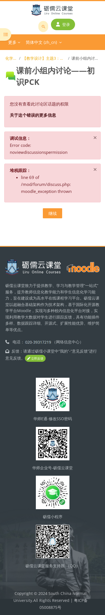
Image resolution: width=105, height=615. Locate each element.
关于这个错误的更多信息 (33, 115)
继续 (52, 213)
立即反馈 (35, 358)
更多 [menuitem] (12, 42)
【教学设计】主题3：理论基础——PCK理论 (44, 58)
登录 (63, 24)
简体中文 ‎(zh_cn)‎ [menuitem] (41, 42)
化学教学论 (11, 58)
